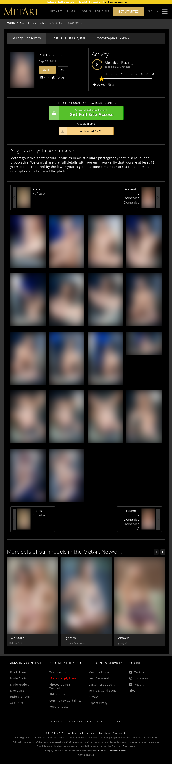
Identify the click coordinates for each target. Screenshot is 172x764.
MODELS (85, 11)
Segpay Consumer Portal (112, 750)
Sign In (153, 11)
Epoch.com (128, 746)
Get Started (128, 11)
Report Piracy (98, 703)
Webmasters (58, 672)
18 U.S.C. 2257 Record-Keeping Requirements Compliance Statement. (86, 733)
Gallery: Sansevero (26, 38)
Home (11, 22)
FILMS (71, 11)
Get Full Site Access (85, 113)
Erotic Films (18, 672)
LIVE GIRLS (102, 11)
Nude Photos (19, 678)
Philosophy (57, 694)
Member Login (99, 672)
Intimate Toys (20, 697)
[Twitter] (136, 673)
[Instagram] (139, 678)
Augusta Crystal (51, 22)
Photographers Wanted (60, 686)
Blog (132, 690)
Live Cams (17, 690)
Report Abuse (58, 706)
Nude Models (19, 684)
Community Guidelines (65, 701)
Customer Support (102, 684)
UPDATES (56, 11)
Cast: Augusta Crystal (68, 38)
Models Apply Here (62, 678)
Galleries (27, 22)
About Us (16, 703)
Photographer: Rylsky (112, 38)
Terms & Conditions (102, 690)
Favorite (47, 70)
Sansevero (51, 54)
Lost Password (99, 678)
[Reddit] (136, 685)
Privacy (94, 697)
